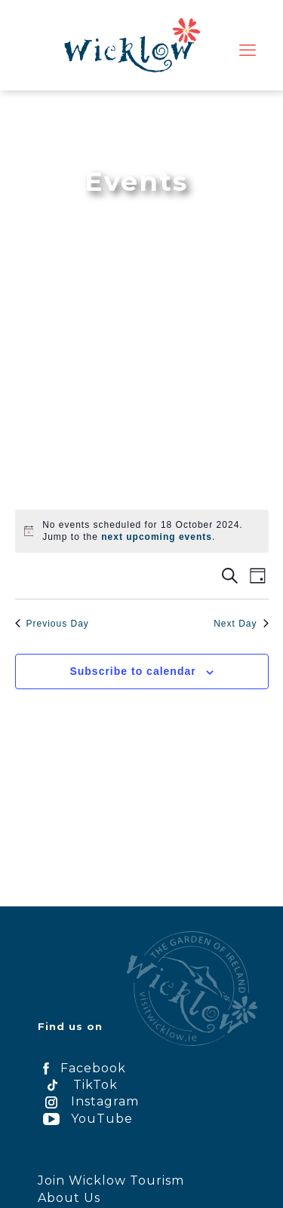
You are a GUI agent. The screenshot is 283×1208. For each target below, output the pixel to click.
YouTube (85, 1118)
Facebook (82, 1068)
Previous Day (52, 623)
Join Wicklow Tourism (111, 1180)
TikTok (78, 1085)
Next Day (241, 623)
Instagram (88, 1101)
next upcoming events (156, 537)
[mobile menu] (247, 50)
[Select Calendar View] (258, 576)
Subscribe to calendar (132, 671)
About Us (69, 1198)
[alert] (150, 531)
